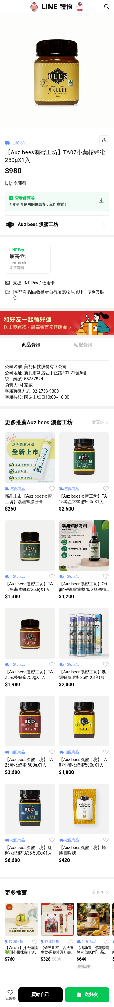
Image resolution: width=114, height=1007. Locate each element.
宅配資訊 (83, 345)
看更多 (98, 422)
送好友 (87, 995)
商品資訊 (31, 345)
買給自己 (40, 994)
